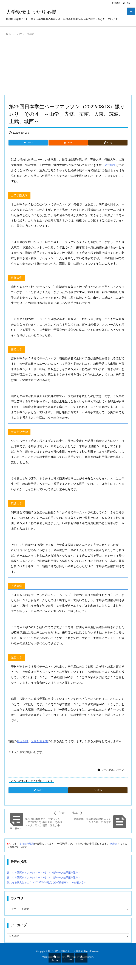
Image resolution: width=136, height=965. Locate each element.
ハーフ (120, 769)
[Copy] (108, 142)
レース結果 (28, 34)
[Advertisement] (68, 66)
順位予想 (22, 741)
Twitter (113, 843)
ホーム (11, 34)
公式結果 (110, 165)
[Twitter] (28, 142)
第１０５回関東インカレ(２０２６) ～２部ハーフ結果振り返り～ (44, 872)
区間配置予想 (39, 741)
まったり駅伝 (26, 843)
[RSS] (68, 142)
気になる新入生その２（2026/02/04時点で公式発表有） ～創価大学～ (46, 882)
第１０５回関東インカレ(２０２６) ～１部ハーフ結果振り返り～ (44, 877)
